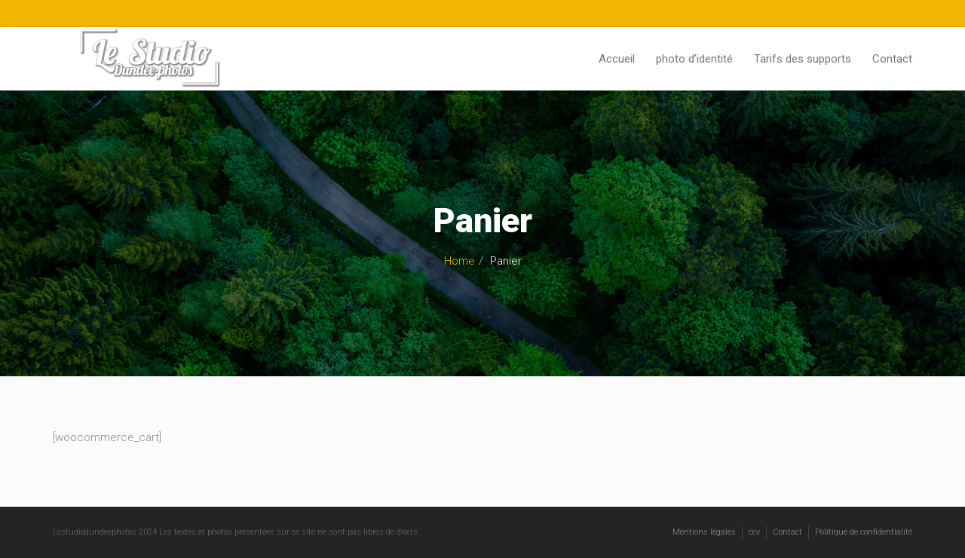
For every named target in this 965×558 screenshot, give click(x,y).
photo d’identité (694, 59)
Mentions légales (704, 532)
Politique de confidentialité (863, 532)
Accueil (617, 59)
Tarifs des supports (802, 59)
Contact (892, 59)
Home (459, 261)
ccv (754, 532)
